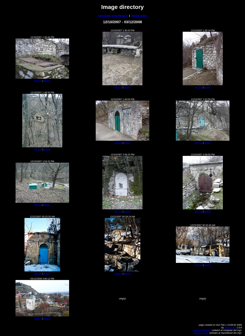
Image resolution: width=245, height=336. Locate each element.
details (47, 80)
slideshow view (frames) (113, 15)
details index (139, 15)
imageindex (230, 327)
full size (38, 80)
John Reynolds (200, 333)
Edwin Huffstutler (202, 330)
